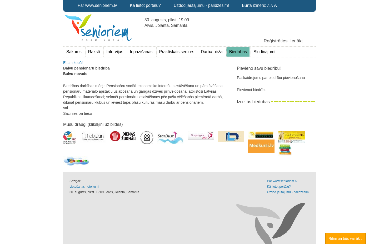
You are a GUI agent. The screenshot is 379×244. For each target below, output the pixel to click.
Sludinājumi (264, 51)
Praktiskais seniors (176, 51)
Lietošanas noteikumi (84, 186)
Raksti (94, 51)
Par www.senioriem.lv (97, 5)
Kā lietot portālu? (145, 5)
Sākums (74, 51)
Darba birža (212, 51)
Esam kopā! (73, 63)
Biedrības (238, 51)
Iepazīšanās (141, 51)
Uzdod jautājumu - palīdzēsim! (201, 5)
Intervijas (114, 51)
